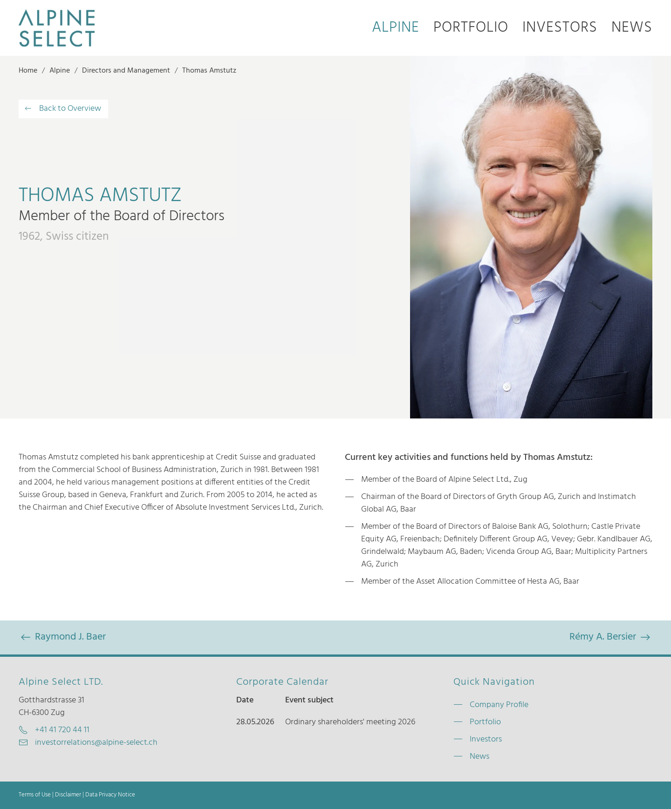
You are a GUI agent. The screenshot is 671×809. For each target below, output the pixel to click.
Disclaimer (68, 795)
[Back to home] (57, 28)
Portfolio (470, 28)
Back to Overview (62, 108)
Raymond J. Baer (62, 637)
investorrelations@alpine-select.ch (96, 742)
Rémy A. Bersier (610, 637)
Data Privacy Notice (110, 795)
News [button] (631, 28)
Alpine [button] (395, 28)
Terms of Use (35, 795)
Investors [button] (559, 28)
